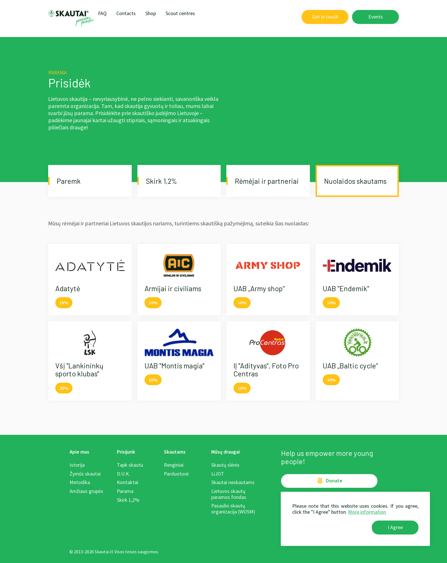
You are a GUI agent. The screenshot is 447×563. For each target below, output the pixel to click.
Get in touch (325, 16)
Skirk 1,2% (128, 500)
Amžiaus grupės (86, 491)
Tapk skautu (130, 465)
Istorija (77, 465)
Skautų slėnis (225, 465)
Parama (125, 491)
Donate (329, 480)
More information (367, 512)
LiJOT (217, 473)
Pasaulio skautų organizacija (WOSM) (233, 508)
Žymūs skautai (85, 473)
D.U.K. (123, 473)
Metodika (80, 482)
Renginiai (174, 465)
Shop (150, 13)
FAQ (102, 13)
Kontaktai (127, 482)
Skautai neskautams (233, 482)
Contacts (126, 13)
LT (294, 16)
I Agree (395, 527)
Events (375, 16)
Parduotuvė (176, 473)
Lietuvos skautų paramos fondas (228, 494)
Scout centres (180, 13)
